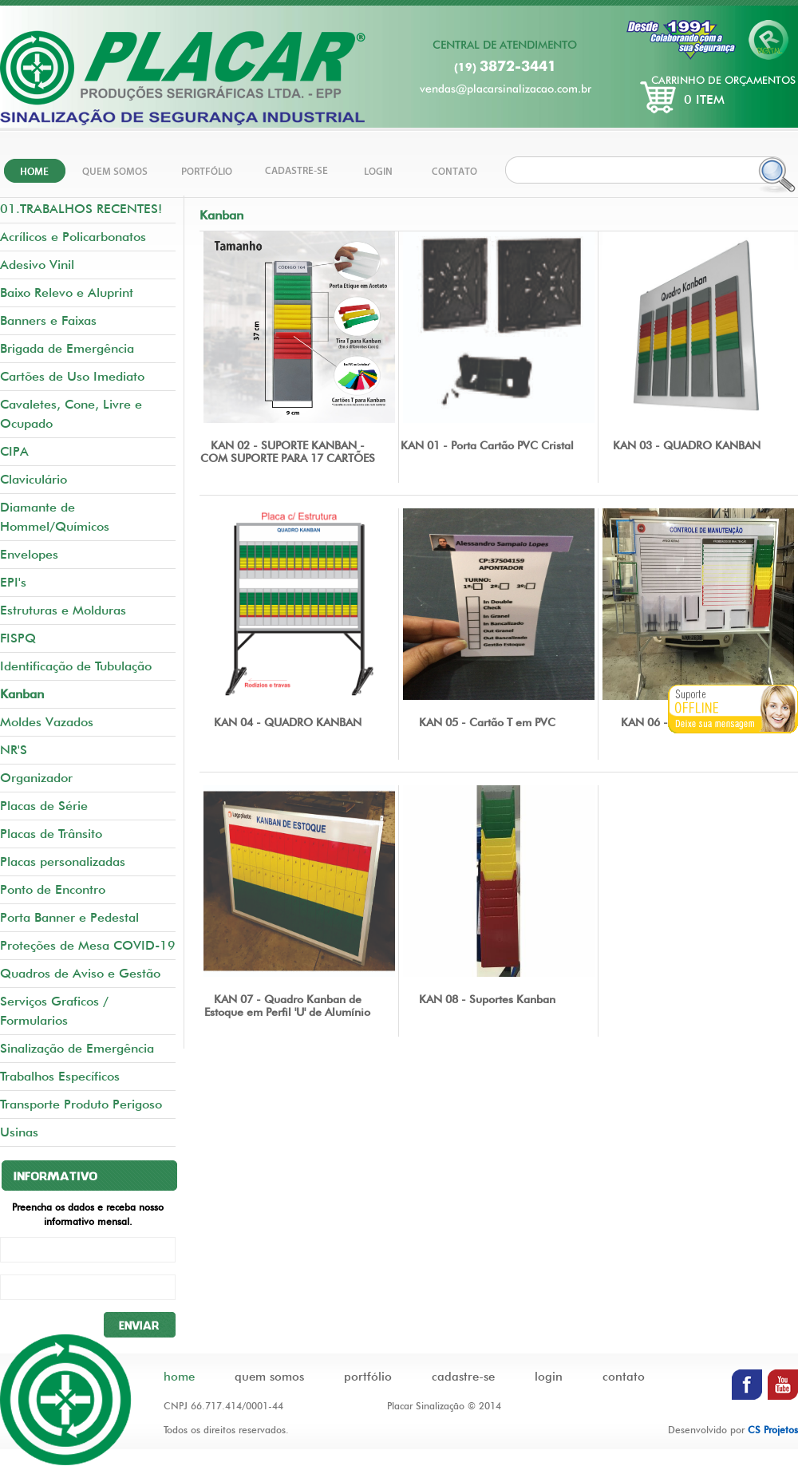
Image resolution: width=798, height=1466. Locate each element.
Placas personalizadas (62, 861)
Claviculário (33, 479)
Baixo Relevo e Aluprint (66, 292)
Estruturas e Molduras (63, 610)
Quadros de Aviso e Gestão (80, 973)
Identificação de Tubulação (76, 666)
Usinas (19, 1132)
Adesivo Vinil (37, 264)
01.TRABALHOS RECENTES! (81, 208)
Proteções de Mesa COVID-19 (88, 945)
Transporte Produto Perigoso (81, 1104)
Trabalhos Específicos (60, 1076)
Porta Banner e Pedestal (69, 917)
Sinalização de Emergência (77, 1048)
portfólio (368, 1376)
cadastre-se (463, 1376)
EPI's (13, 582)
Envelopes (29, 554)
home (179, 1376)
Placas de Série (44, 805)
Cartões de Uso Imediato (72, 376)
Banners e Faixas (48, 320)
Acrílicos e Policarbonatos (73, 236)
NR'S (13, 749)
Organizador (36, 777)
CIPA (14, 451)
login (549, 1376)
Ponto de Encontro (52, 889)
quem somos (269, 1376)
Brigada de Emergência (67, 348)
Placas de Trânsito (51, 833)
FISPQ (18, 638)
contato (623, 1376)
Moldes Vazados (46, 721)
